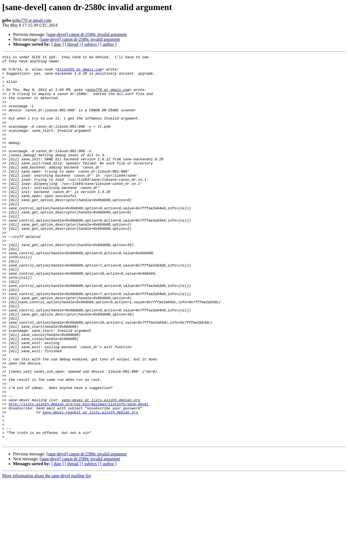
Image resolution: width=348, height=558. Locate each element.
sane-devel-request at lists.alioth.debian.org (90, 484)
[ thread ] (73, 44)
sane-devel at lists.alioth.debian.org (100, 469)
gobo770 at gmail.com (31, 20)
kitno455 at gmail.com (79, 72)
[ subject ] (90, 44)
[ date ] (57, 44)
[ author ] (108, 44)
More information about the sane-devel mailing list (46, 553)
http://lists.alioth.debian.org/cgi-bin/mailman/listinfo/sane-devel (78, 474)
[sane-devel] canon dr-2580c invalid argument (86, 34)
